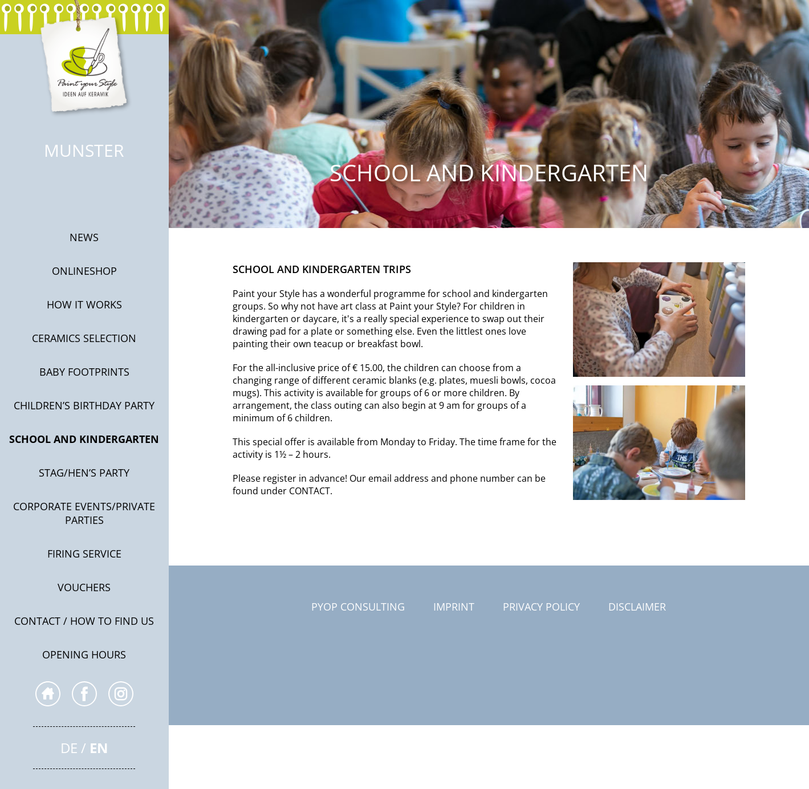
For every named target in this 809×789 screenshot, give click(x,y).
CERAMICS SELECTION (84, 338)
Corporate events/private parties (84, 513)
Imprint (453, 606)
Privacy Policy (541, 606)
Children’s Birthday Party (84, 405)
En (99, 747)
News (84, 237)
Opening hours (84, 654)
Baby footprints (84, 372)
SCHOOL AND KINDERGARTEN (84, 439)
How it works (84, 304)
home (47, 693)
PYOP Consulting (358, 606)
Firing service (84, 553)
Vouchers (84, 587)
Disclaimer (637, 606)
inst (120, 693)
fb (84, 693)
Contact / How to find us (84, 621)
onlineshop (84, 271)
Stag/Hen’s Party (84, 472)
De (69, 747)
